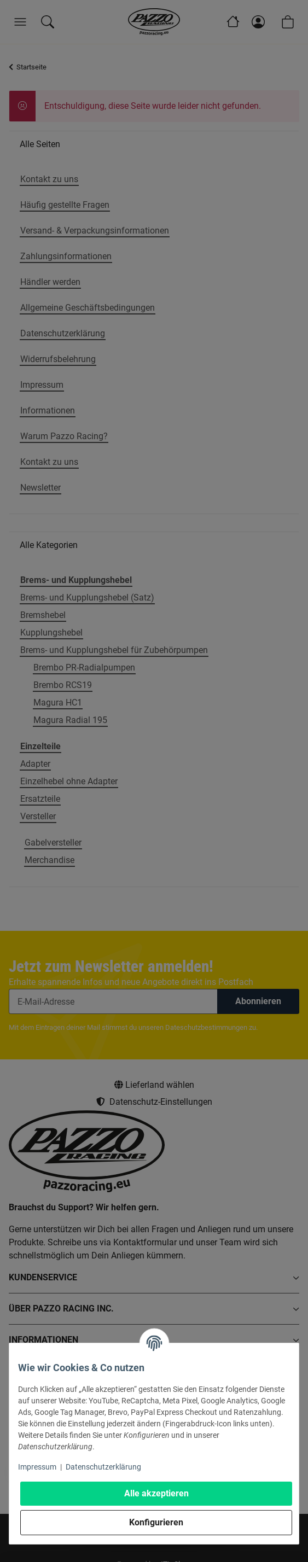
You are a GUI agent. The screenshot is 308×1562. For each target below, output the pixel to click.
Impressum (37, 1466)
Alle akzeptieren (156, 1493)
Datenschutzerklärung (103, 1466)
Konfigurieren (156, 1522)
